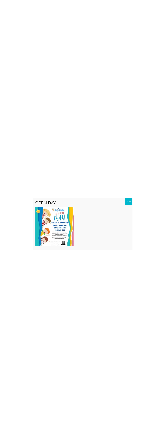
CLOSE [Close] (128, 202)
